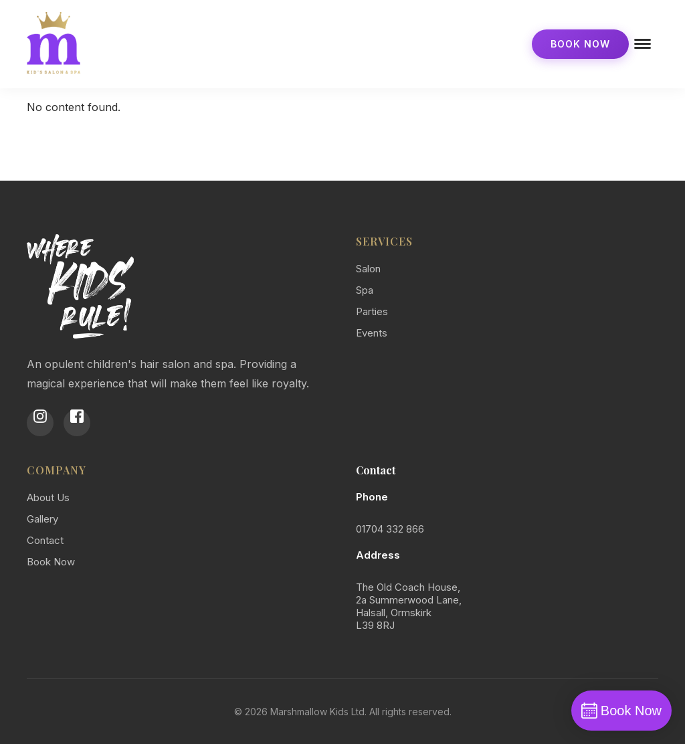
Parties (372, 311)
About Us (48, 497)
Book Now (580, 44)
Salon (368, 268)
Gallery (42, 519)
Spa (364, 290)
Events (371, 333)
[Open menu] (643, 44)
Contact (45, 540)
